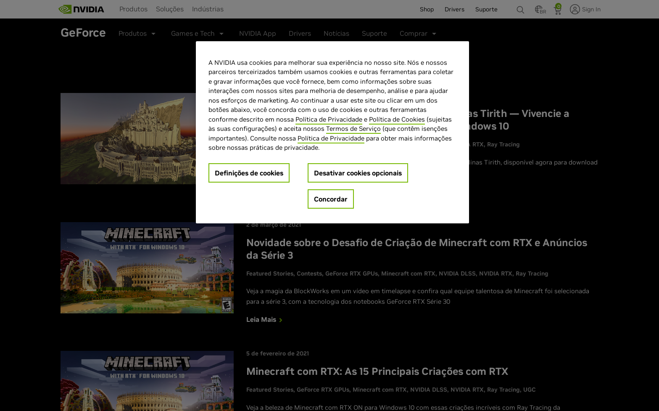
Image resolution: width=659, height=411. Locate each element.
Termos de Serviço (353, 129)
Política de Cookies (397, 119)
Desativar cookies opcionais (358, 173)
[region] (332, 132)
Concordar (331, 199)
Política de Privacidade (328, 119)
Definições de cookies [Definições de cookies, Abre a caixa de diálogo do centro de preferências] (249, 173)
